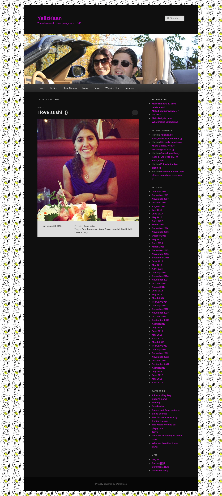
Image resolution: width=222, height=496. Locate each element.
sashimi (116, 229)
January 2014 (159, 305)
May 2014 (157, 294)
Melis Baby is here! (162, 118)
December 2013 (160, 309)
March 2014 (158, 298)
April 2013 (157, 338)
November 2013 (160, 312)
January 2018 (159, 191)
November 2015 (160, 254)
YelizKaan (49, 18)
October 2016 (159, 235)
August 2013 (158, 324)
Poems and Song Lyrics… (166, 410)
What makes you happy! (165, 122)
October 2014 (159, 283)
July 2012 (157, 371)
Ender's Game (159, 399)
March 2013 (158, 342)
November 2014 (160, 279)
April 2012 (157, 382)
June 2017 (157, 213)
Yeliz (130, 229)
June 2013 (157, 331)
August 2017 (158, 206)
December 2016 (160, 228)
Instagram (130, 88)
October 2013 (159, 316)
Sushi (124, 229)
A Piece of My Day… (163, 395)
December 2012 (160, 353)
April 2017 (157, 221)
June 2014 (157, 290)
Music (85, 88)
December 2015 (160, 250)
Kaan (101, 229)
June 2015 (157, 261)
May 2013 (157, 335)
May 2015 (157, 265)
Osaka (108, 229)
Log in (155, 459)
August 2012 (158, 368)
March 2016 (158, 246)
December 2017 (160, 195)
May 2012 (157, 378)
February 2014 (159, 301)
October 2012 (159, 360)
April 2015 (157, 268)
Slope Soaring (70, 88)
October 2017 (159, 202)
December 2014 (160, 276)
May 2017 (157, 217)
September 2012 (160, 364)
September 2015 (160, 257)
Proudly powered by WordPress (111, 484)
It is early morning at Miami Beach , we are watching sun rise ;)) (167, 146)
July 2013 (157, 327)
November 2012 (160, 357)
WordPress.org (160, 470)
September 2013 (160, 320)
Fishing (53, 88)
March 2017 (158, 224)
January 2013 (159, 349)
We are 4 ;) (157, 114)
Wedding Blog (112, 88)
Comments (160, 467)
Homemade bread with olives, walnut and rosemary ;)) (168, 175)
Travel (41, 88)
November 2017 (160, 199)
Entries (158, 463)
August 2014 (158, 287)
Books (97, 88)
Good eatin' (89, 226)
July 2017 (157, 210)
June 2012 (157, 375)
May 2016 (157, 239)
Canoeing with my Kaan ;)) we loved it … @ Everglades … (166, 157)
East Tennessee (89, 229)
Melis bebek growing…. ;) (165, 111)
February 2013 (159, 345)
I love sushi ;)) (52, 112)
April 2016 (157, 243)
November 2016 (160, 232)
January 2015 (159, 272)
